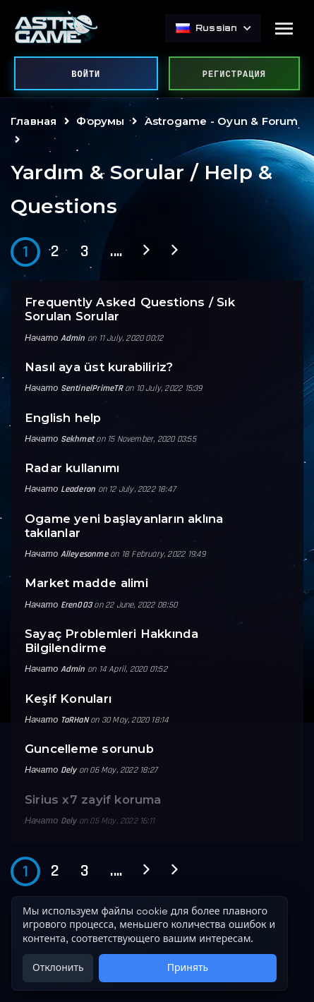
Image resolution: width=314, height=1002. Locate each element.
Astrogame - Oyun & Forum (221, 121)
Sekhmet (77, 439)
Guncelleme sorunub (89, 749)
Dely (69, 769)
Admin (73, 338)
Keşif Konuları (68, 699)
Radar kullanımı (72, 468)
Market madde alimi (86, 583)
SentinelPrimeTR (92, 388)
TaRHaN (74, 719)
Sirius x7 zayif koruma (93, 799)
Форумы (100, 121)
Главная (33, 121)
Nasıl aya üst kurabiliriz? (99, 367)
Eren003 (76, 604)
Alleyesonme (84, 554)
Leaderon (78, 489)
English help (63, 418)
